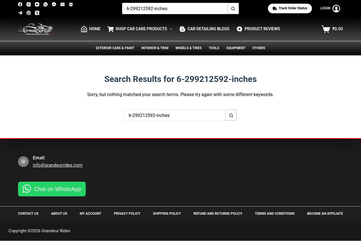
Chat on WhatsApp (57, 189)
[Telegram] (20, 13)
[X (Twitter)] (37, 13)
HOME (90, 29)
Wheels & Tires (188, 48)
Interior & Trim (154, 48)
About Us (59, 214)
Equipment (235, 48)
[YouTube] (37, 4)
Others (258, 48)
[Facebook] (20, 4)
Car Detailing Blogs (204, 29)
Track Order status (290, 8)
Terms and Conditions (275, 214)
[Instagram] (29, 4)
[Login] (330, 8)
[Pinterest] (29, 13)
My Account (90, 214)
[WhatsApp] (45, 4)
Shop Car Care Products (141, 29)
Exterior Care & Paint (115, 48)
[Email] (62, 4)
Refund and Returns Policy (217, 214)
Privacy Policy (127, 214)
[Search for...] (175, 8)
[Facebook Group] (71, 4)
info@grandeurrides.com (58, 165)
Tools (214, 48)
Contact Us (28, 214)
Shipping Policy (167, 214)
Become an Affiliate (325, 214)
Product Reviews (258, 29)
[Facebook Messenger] (54, 4)
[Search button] (233, 8)
